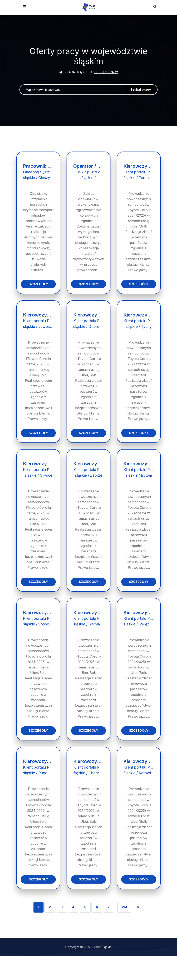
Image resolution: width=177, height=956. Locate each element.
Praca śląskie (73, 72)
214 (124, 907)
